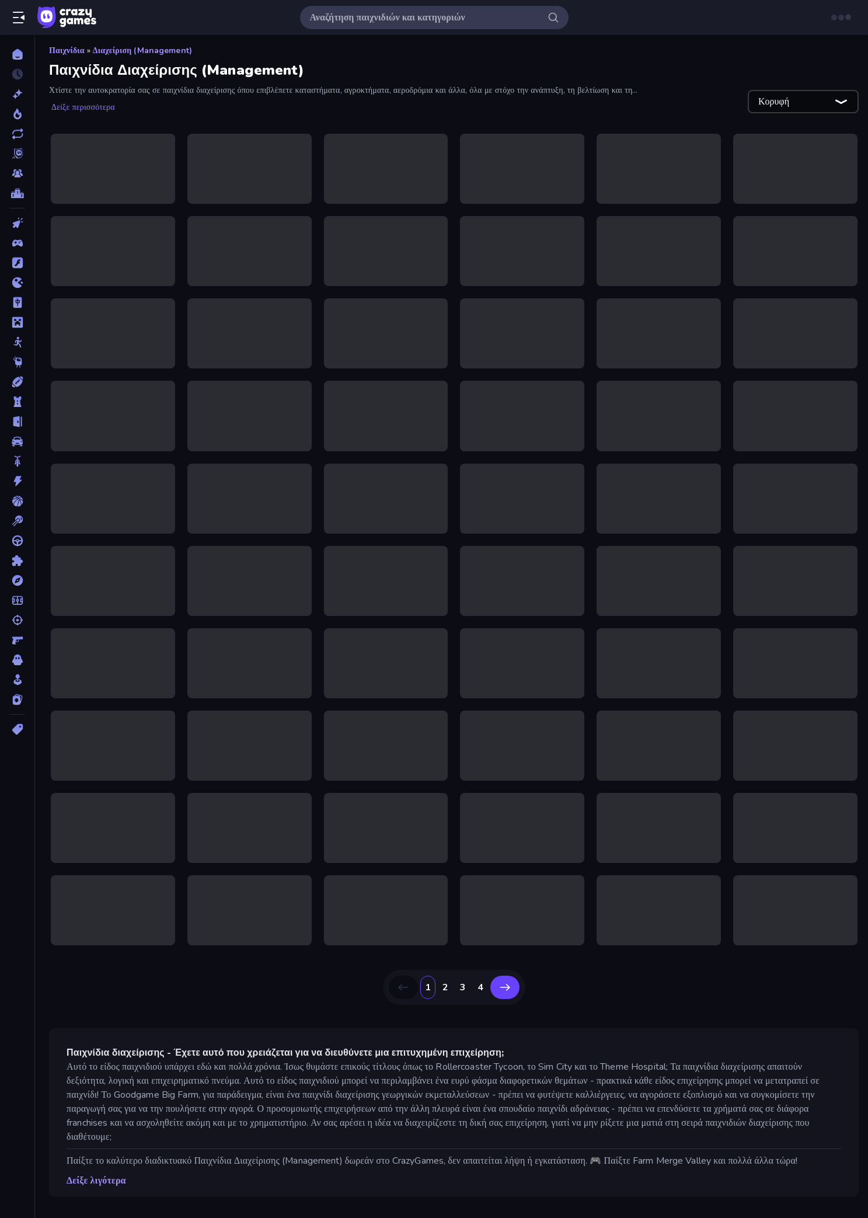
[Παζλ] (17, 560)
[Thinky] (17, 362)
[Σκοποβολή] (17, 620)
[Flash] (17, 263)
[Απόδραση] (17, 421)
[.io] (17, 283)
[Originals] (17, 153)
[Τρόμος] (17, 660)
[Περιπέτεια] (17, 580)
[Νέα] (17, 94)
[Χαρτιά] (17, 699)
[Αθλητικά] (17, 382)
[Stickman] (17, 342)
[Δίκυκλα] (17, 461)
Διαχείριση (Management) (142, 50)
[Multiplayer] (17, 173)
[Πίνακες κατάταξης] (17, 193)
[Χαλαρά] (17, 680)
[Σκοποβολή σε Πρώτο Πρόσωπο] (17, 640)
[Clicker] (17, 223)
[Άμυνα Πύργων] (17, 402)
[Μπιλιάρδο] (17, 521)
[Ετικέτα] (17, 729)
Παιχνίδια (67, 50)
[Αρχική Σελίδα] (17, 54)
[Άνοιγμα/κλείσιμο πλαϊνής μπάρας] (19, 18)
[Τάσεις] (17, 114)
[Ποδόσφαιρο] (17, 600)
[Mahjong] (17, 302)
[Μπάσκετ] (17, 501)
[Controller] (17, 243)
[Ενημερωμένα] (17, 134)
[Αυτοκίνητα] (17, 441)
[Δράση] (17, 481)
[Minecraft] (17, 322)
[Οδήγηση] (17, 541)
